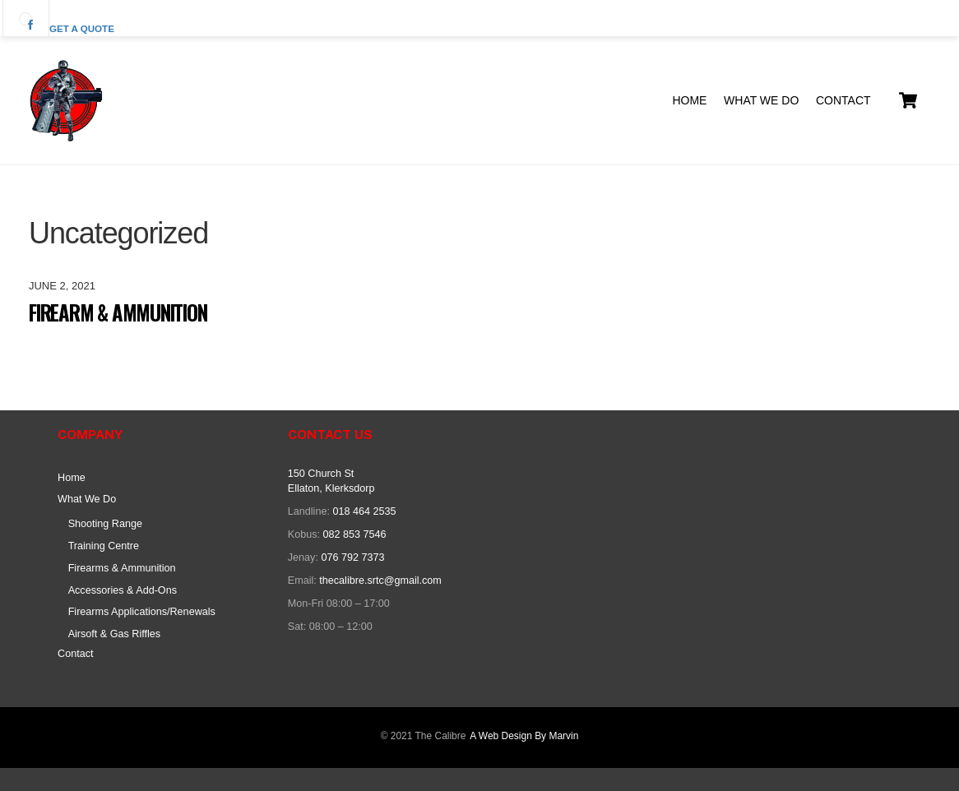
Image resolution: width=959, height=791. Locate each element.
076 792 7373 (352, 557)
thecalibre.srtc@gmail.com (380, 580)
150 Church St (321, 473)
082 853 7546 (355, 534)
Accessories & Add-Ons (122, 590)
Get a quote (81, 29)
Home (689, 100)
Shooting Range (105, 524)
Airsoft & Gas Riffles (114, 634)
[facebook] (25, 18)
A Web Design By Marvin (524, 736)
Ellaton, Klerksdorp (331, 488)
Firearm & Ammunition (118, 312)
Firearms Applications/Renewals (141, 612)
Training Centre (103, 546)
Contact (843, 100)
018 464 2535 (364, 511)
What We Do (761, 100)
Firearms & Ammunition (122, 568)
